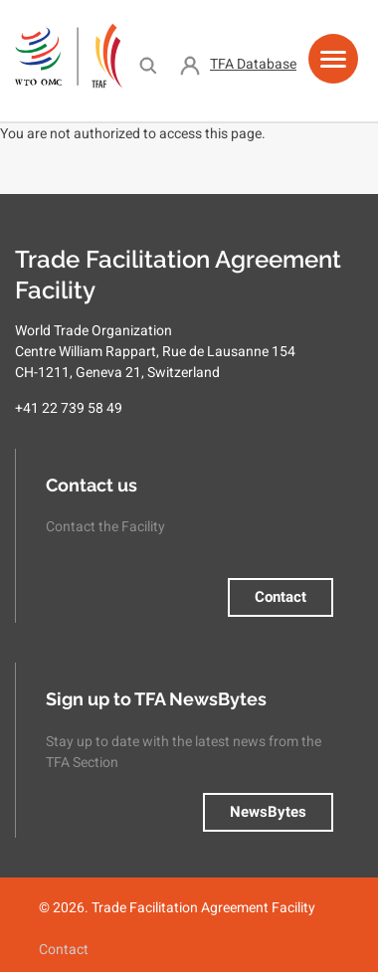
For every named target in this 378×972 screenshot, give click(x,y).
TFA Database (253, 64)
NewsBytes (268, 812)
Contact (280, 597)
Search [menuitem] (147, 65)
